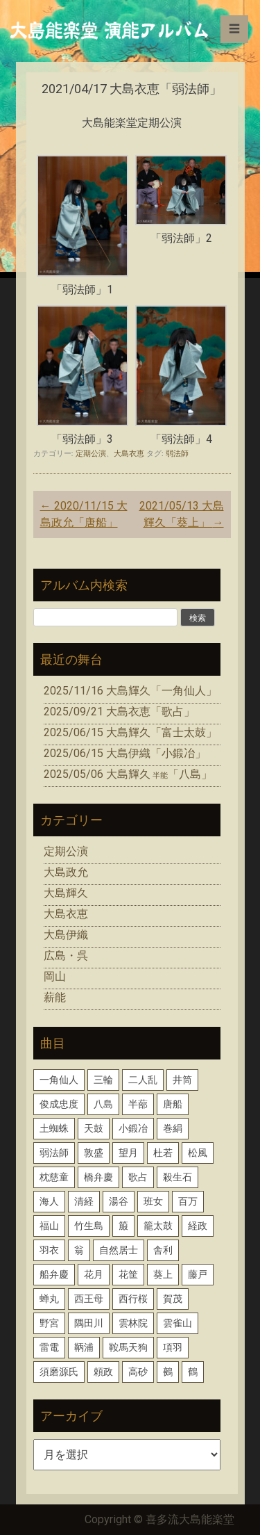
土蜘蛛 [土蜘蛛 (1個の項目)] (54, 1128)
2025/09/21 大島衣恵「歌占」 (119, 711)
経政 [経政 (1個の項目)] (197, 1225)
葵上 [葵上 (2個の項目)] (163, 1274)
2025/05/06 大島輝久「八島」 (128, 774)
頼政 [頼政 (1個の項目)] (103, 1371)
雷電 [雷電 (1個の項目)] (49, 1347)
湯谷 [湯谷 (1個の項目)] (118, 1201)
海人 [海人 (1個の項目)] (49, 1201)
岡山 (55, 976)
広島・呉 (66, 955)
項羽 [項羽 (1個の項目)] (172, 1347)
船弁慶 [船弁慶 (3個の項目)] (54, 1274)
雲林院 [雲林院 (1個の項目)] (133, 1323)
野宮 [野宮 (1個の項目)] (49, 1323)
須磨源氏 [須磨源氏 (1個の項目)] (59, 1371)
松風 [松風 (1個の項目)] (197, 1152)
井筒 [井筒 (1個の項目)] (182, 1079)
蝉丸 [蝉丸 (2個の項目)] (49, 1298)
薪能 (55, 997)
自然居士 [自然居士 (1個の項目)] (118, 1250)
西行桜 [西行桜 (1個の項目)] (133, 1298)
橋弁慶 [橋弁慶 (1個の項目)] (98, 1177)
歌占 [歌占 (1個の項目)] (138, 1177)
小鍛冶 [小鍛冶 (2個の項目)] (133, 1128)
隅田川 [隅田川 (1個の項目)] (88, 1323)
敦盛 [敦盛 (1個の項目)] (93, 1152)
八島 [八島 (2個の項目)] (103, 1104)
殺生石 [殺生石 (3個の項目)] (177, 1177)
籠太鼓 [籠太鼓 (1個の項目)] (158, 1225)
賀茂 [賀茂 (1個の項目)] (172, 1298)
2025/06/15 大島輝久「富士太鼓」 (130, 732)
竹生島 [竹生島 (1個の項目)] (88, 1225)
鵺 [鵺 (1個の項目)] (168, 1371)
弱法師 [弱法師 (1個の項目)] (54, 1152)
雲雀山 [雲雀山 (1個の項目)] (177, 1323)
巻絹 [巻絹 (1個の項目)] (172, 1128)
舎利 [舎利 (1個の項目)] (163, 1250)
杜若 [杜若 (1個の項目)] (163, 1152)
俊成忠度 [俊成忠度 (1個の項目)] (59, 1104)
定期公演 (91, 453)
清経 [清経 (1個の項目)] (84, 1201)
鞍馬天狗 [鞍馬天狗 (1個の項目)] (128, 1347)
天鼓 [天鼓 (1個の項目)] (93, 1128)
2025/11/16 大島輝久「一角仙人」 (130, 690)
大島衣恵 (129, 453)
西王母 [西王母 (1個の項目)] (88, 1298)
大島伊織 (66, 934)
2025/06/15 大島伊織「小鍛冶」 (125, 753)
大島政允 (66, 872)
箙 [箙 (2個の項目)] (123, 1225)
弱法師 (177, 453)
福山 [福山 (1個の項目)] (49, 1225)
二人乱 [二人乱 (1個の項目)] (142, 1079)
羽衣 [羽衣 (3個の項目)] (49, 1250)
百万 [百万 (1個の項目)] (188, 1201)
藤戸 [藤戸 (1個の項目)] (197, 1274)
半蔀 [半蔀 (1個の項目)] (138, 1104)
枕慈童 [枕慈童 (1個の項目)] (54, 1177)
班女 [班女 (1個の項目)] (153, 1201)
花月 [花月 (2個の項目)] (93, 1274)
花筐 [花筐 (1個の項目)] (128, 1274)
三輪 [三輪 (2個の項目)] (103, 1079)
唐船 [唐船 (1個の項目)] (172, 1104)
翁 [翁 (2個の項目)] (79, 1250)
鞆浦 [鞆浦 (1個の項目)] (84, 1347)
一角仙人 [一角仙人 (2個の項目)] (59, 1079)
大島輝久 (66, 893)
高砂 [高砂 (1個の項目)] (138, 1371)
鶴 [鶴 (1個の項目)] (193, 1371)
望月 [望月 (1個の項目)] (128, 1152)
